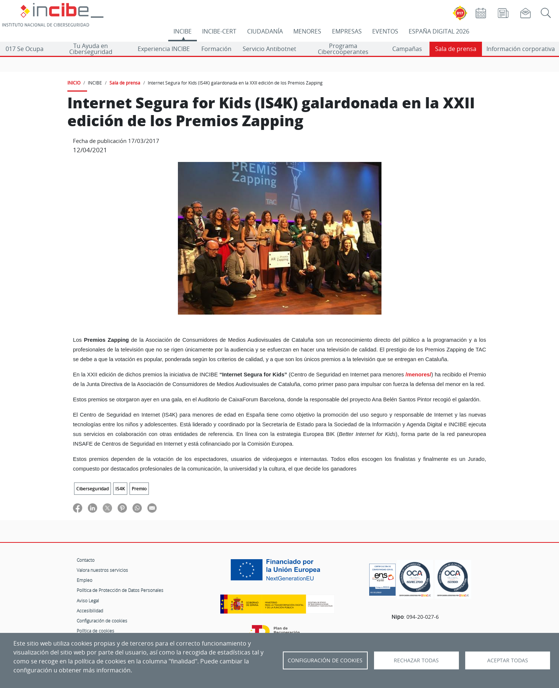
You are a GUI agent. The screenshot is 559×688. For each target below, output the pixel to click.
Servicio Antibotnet (269, 49)
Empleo (84, 580)
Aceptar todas (507, 660)
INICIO (73, 83)
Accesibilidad (90, 611)
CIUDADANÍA (265, 31)
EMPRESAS (347, 31)
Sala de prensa (455, 49)
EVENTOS (385, 31)
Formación (216, 49)
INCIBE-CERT (219, 31)
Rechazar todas (416, 660)
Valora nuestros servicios (102, 570)
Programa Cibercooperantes (343, 49)
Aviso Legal (88, 600)
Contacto (86, 560)
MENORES (307, 31)
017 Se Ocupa (25, 49)
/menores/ (418, 375)
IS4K (120, 488)
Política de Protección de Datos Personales (120, 590)
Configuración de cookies (102, 621)
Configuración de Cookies (325, 660)
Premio (139, 488)
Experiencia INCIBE (164, 49)
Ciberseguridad (92, 488)
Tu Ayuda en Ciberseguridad (90, 49)
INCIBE (182, 31)
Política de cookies (95, 631)
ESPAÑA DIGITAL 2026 (439, 31)
